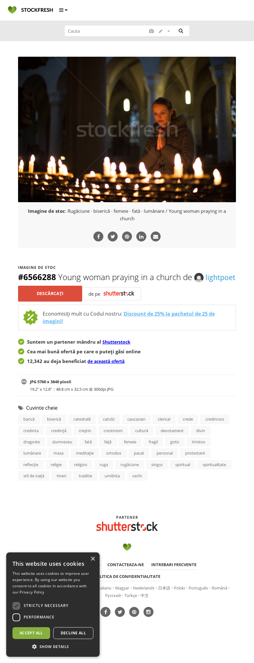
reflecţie (30, 478)
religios (80, 478)
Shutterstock (117, 353)
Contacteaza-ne (125, 579)
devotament (172, 443)
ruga (104, 478)
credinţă (58, 443)
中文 (145, 610)
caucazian (136, 431)
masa (59, 466)
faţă (107, 454)
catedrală (82, 431)
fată (88, 454)
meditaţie (85, 466)
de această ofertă (108, 373)
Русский (113, 610)
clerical (164, 431)
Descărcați (51, 305)
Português (198, 602)
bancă (29, 431)
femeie (130, 454)
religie (56, 478)
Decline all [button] (73, 633)
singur (157, 478)
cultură (141, 443)
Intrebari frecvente (173, 579)
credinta (31, 443)
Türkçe (131, 610)
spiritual (182, 478)
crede (188, 431)
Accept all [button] (31, 633)
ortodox (113, 466)
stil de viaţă (33, 490)
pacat (139, 466)
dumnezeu (62, 454)
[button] (52, 647)
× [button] (92, 559)
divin (200, 443)
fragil (153, 454)
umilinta (112, 490)
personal (165, 466)
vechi (137, 490)
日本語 (164, 602)
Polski (179, 602)
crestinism (113, 443)
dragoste (31, 454)
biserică (54, 431)
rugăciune (129, 478)
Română (219, 602)
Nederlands (143, 602)
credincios (214, 431)
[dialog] (53, 604)
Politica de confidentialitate (127, 591)
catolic (109, 431)
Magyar (122, 602)
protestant (195, 466)
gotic (174, 454)
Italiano (104, 602)
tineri (61, 490)
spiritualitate (214, 478)
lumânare (32, 466)
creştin (85, 443)
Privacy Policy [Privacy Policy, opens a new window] (32, 592)
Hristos (198, 454)
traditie (85, 490)
